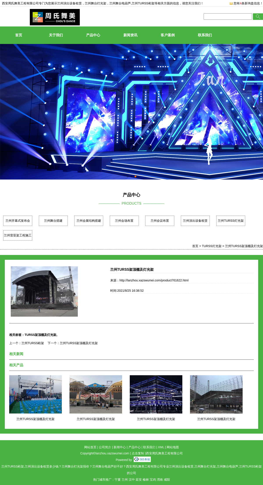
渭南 (160, 479)
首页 (18, 35)
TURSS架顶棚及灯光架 (40, 335)
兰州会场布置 (124, 220)
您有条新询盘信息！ (246, 3)
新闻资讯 (130, 35)
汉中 (132, 479)
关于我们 (56, 35)
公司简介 (105, 447)
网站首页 (90, 447)
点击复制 (138, 453)
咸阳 (167, 479)
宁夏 (118, 479)
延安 (139, 479)
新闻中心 (120, 447)
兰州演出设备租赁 (69, 3)
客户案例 (168, 35)
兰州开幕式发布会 (17, 220)
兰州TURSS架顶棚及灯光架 (244, 246)
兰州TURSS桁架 (32, 343)
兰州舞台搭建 (53, 220)
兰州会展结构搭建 (88, 220)
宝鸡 (153, 479)
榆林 (146, 479)
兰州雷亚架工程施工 (18, 235)
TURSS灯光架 (211, 246)
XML (161, 447)
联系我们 (205, 35)
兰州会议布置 (160, 220)
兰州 (125, 479)
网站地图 (173, 447)
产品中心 (93, 35)
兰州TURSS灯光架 (230, 220)
